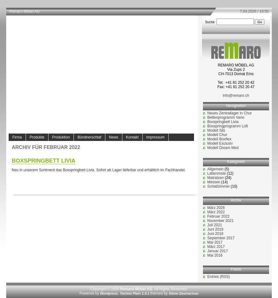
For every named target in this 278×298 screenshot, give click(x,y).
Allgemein (215, 169)
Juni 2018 (215, 234)
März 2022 (216, 212)
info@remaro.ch (236, 95)
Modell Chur (217, 135)
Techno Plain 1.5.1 (135, 293)
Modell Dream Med (222, 148)
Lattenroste (216, 173)
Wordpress (109, 293)
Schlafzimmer (218, 186)
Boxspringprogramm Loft (227, 126)
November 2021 (220, 221)
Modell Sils (216, 130)
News (113, 137)
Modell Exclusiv (220, 143)
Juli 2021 (214, 225)
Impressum (155, 137)
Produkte (37, 137)
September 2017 (221, 238)
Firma (17, 137)
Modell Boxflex (219, 139)
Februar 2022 (218, 216)
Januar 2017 (217, 251)
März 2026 (216, 208)
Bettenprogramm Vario (225, 117)
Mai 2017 (214, 242)
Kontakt (132, 137)
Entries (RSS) (218, 277)
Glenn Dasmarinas (184, 293)
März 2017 (216, 247)
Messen (213, 182)
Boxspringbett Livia (43, 161)
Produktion (61, 137)
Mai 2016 (214, 255)
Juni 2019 (215, 229)
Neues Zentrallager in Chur (229, 113)
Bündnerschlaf (89, 137)
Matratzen (215, 178)
